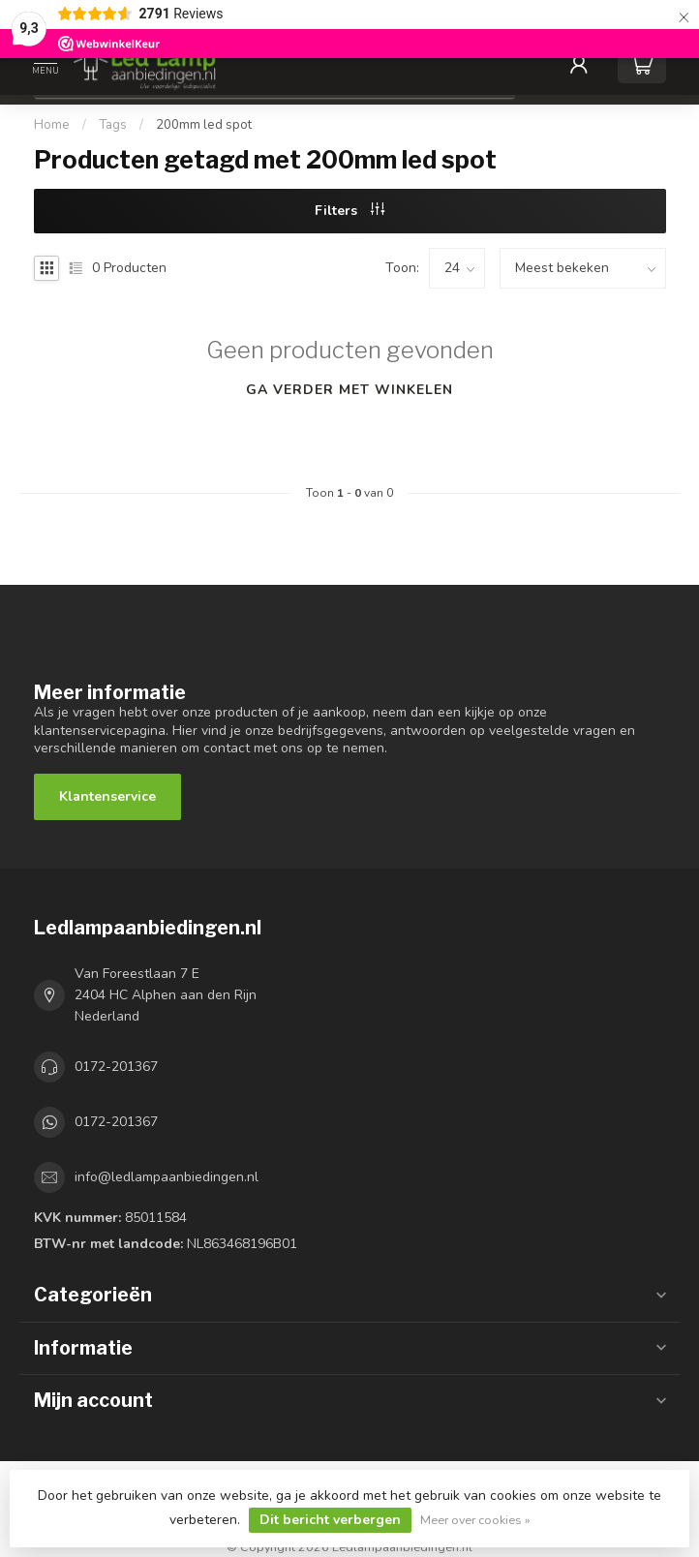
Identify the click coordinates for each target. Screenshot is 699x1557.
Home (52, 125)
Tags (113, 125)
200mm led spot (204, 125)
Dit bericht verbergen (330, 1520)
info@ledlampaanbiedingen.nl (166, 1177)
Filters (349, 210)
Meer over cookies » (475, 1519)
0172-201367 (116, 1066)
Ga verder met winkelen (349, 390)
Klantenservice (107, 796)
